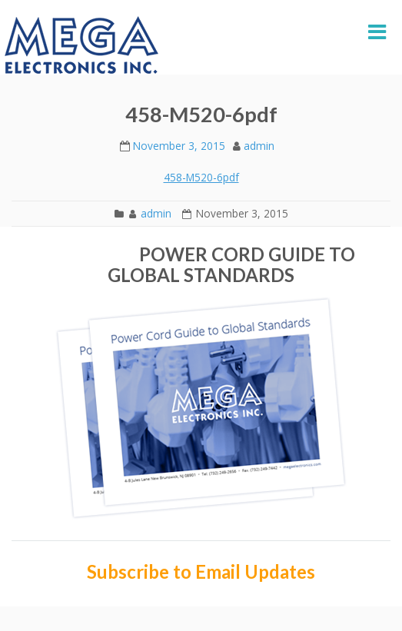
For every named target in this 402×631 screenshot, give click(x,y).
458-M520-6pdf (201, 177)
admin (259, 145)
